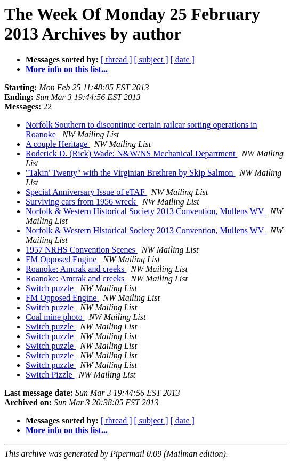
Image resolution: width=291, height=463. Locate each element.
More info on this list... (67, 69)
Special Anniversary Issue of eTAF (86, 192)
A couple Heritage (58, 143)
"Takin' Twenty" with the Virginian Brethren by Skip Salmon (131, 172)
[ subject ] (151, 59)
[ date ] (183, 59)
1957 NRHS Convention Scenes (82, 249)
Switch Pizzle (50, 374)
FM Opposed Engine (62, 259)
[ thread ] (116, 59)
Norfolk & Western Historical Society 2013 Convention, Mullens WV (146, 211)
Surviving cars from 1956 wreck (82, 201)
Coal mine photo (55, 316)
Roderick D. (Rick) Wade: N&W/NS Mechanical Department (131, 153)
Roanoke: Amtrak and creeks (76, 268)
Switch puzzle (51, 288)
